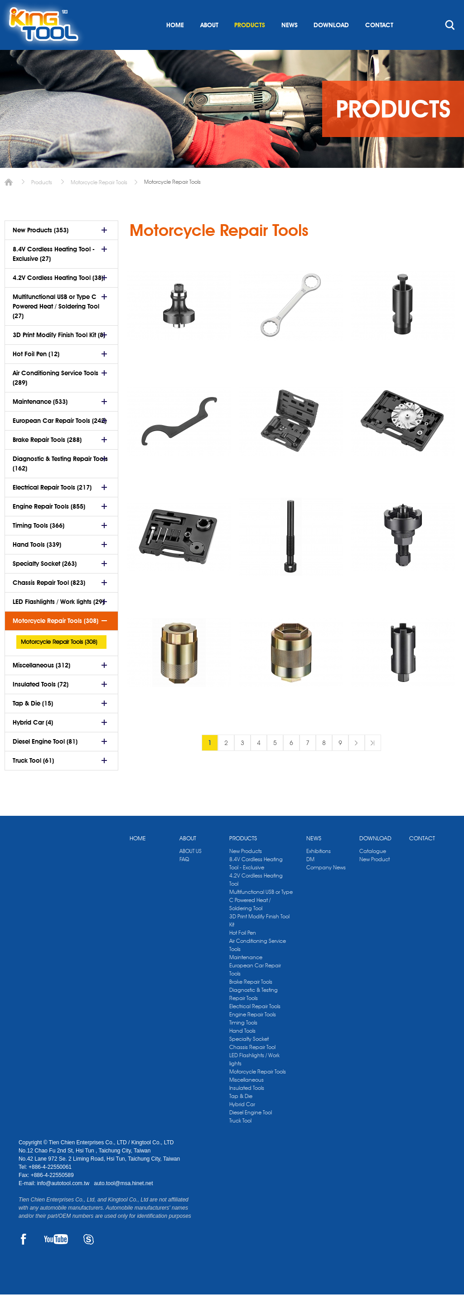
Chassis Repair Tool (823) (49, 602)
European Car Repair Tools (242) (59, 440)
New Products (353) (40, 249)
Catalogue (372, 870)
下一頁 (356, 762)
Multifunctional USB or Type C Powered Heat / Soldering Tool (261, 919)
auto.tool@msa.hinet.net (123, 1203)
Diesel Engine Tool (250, 1131)
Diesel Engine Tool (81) (45, 761)
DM (310, 878)
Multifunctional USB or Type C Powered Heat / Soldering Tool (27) (56, 326)
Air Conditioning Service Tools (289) (55, 397)
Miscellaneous (246, 1099)
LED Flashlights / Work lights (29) (58, 621)
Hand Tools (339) (37, 564)
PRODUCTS (249, 44)
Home (9, 201)
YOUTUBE (56, 1258)
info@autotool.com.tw (64, 1203)
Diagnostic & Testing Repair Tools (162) (60, 483)
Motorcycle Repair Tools (99, 201)
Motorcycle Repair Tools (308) (55, 640)
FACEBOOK (24, 1258)
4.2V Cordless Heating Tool (256, 899)
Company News (326, 886)
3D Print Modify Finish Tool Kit (259, 939)
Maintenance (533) (40, 421)
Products (41, 201)
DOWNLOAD (331, 44)
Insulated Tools (246, 1107)
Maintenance (245, 976)
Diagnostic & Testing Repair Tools (253, 1013)
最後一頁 (373, 762)
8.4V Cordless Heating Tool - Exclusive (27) (54, 273)
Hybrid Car (242, 1123)
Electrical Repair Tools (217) (52, 506)
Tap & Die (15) (33, 722)
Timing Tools (243, 1042)
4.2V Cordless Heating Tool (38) (58, 297)
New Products (245, 870)
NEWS (289, 44)
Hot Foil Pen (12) (36, 373)
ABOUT (209, 44)
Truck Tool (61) (33, 780)
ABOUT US (190, 870)
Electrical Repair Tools (254, 1025)
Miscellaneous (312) (41, 684)
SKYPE (88, 1258)
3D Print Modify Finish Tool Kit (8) (59, 354)
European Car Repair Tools (255, 988)
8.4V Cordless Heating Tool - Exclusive (256, 882)
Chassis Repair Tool (252, 1066)
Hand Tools (242, 1050)
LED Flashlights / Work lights (254, 1078)
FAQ (184, 878)
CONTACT (379, 44)
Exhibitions (318, 870)
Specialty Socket (249, 1058)
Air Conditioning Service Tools (257, 964)
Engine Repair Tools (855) (49, 526)
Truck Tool (240, 1140)
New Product (374, 878)
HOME (175, 44)
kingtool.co (432, 9)
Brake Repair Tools (250, 1001)
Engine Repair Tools (252, 1033)
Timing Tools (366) (38, 545)
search (450, 44)
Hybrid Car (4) (33, 741)
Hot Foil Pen (242, 952)
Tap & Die (240, 1115)
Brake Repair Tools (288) (47, 459)
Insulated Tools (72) (40, 703)
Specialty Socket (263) (45, 583)
